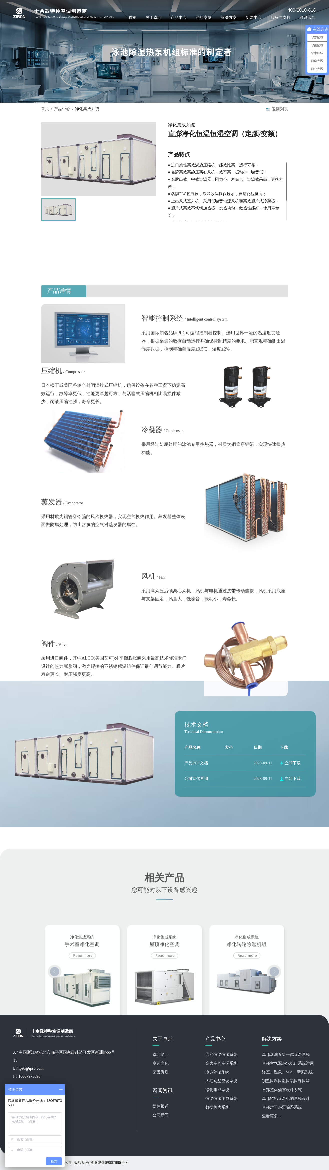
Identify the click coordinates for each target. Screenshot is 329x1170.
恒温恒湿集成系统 (222, 1099)
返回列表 (280, 109)
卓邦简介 (161, 1055)
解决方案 (229, 18)
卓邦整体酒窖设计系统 (282, 1090)
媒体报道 (161, 1106)
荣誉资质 (161, 1072)
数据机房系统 (218, 1108)
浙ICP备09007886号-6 (109, 1163)
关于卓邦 (154, 18)
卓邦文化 (161, 1064)
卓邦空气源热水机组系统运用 (288, 1064)
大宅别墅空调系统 (222, 1081)
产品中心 (179, 18)
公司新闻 (161, 1115)
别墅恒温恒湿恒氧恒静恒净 (286, 1081)
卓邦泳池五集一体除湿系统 (286, 1055)
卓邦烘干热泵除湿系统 (282, 1108)
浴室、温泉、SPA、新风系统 (287, 1072)
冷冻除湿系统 (218, 1072)
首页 (133, 18)
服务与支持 (281, 18)
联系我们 (308, 18)
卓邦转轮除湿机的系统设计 (286, 1099)
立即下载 (293, 763)
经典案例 (204, 18)
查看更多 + (271, 1116)
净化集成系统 (218, 1090)
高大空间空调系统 (222, 1064)
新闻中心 (254, 18)
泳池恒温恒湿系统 (222, 1055)
